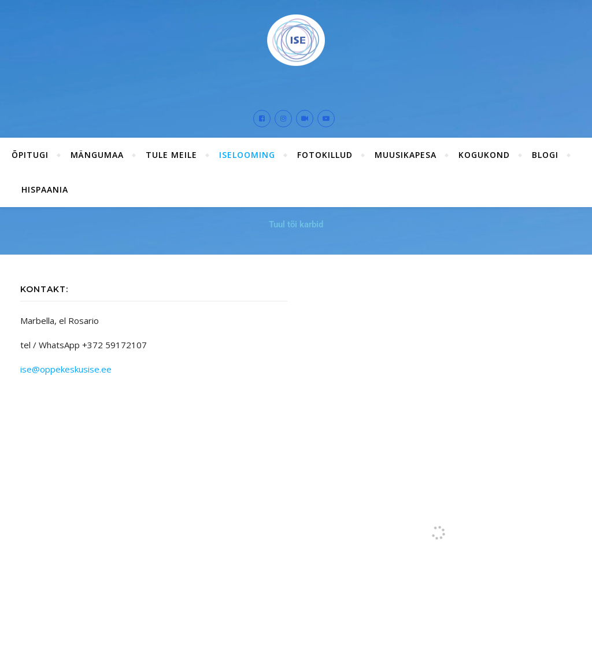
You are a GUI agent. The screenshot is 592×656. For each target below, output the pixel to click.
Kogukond (484, 154)
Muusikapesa (405, 154)
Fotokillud (325, 154)
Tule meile (171, 154)
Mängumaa (97, 154)
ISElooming (247, 154)
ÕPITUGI (30, 154)
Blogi (545, 154)
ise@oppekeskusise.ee (66, 369)
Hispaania (44, 189)
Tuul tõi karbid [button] (296, 224)
